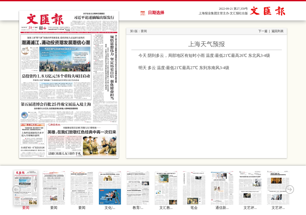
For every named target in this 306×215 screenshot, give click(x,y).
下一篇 (262, 31)
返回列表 (278, 31)
